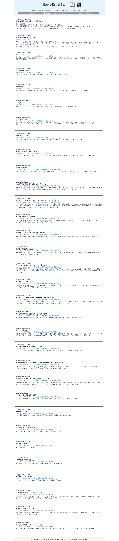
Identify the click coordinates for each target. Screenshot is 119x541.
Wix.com (63, 539)
